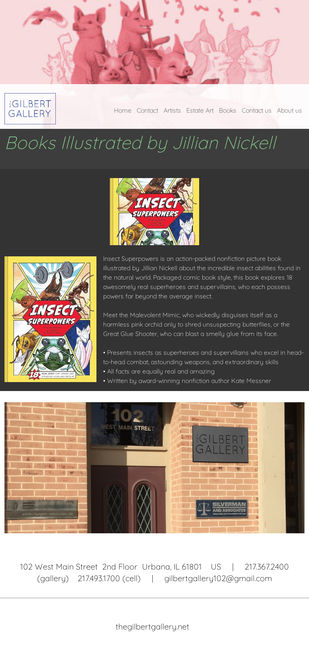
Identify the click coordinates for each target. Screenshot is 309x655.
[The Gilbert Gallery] (30, 108)
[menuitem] (122, 113)
